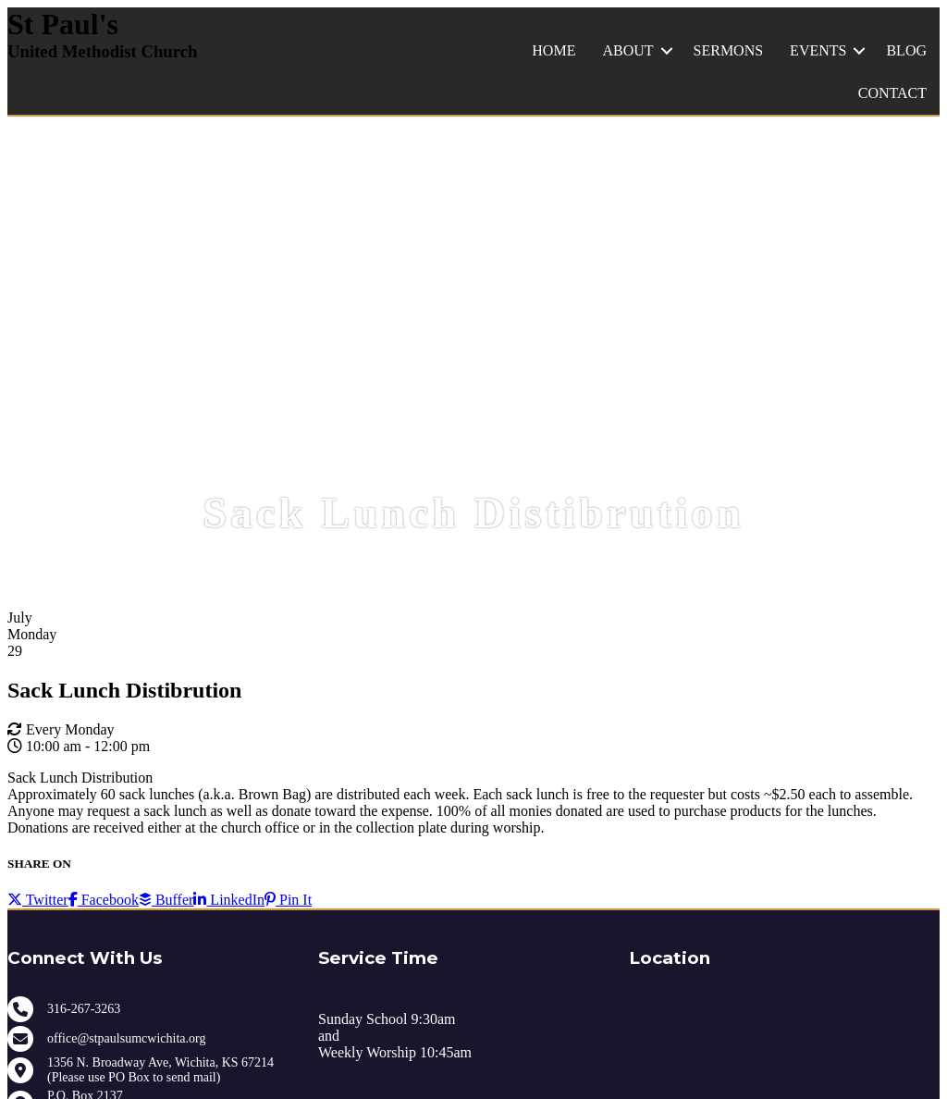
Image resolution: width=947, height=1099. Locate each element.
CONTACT (892, 93)
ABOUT (627, 50)
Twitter (37, 900)
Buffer (166, 900)
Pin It (288, 900)
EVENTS (818, 50)
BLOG (906, 50)
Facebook (103, 900)
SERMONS (729, 50)
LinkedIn (228, 900)
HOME (553, 50)
